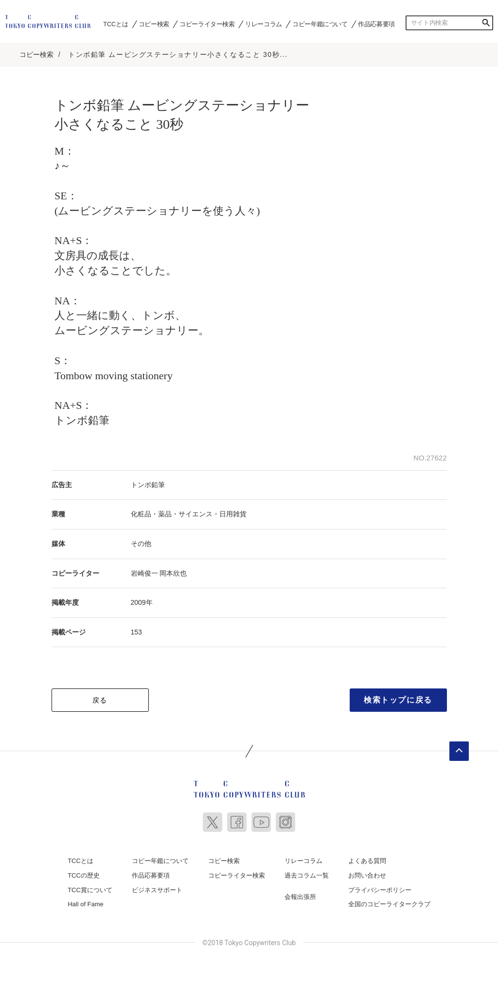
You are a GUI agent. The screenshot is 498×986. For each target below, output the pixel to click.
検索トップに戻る (398, 699)
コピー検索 (154, 23)
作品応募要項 (376, 23)
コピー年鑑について (319, 23)
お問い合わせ (367, 875)
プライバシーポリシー (379, 889)
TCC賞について (90, 889)
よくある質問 (367, 860)
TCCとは (115, 23)
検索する (486, 23)
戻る (99, 700)
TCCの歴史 (84, 875)
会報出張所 (300, 895)
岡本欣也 (173, 572)
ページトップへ (459, 750)
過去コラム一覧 (307, 875)
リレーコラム (263, 23)
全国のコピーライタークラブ (389, 903)
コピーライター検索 (206, 23)
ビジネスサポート (157, 889)
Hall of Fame (86, 903)
